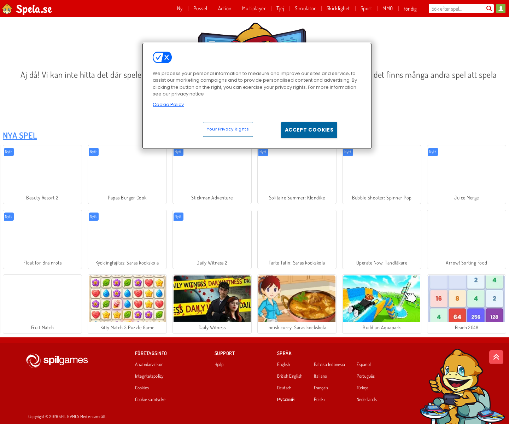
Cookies (142, 387)
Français (321, 387)
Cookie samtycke (150, 399)
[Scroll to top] (496, 357)
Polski (319, 399)
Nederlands (367, 399)
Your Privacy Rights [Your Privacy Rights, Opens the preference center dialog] (228, 129)
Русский (286, 399)
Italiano (320, 376)
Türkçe (362, 387)
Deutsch (284, 387)
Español (364, 364)
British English (289, 376)
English (283, 364)
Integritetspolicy (149, 376)
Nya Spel (20, 135)
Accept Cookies (309, 129)
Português (366, 376)
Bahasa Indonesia (329, 364)
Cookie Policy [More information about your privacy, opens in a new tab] (168, 104)
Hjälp (219, 364)
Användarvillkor (149, 364)
